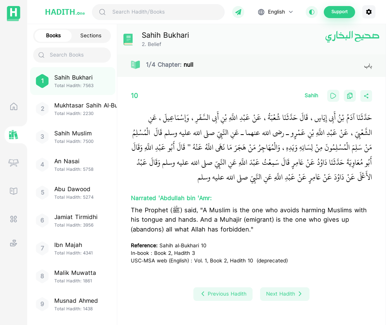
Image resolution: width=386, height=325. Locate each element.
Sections (90, 36)
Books (53, 36)
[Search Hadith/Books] (165, 12)
